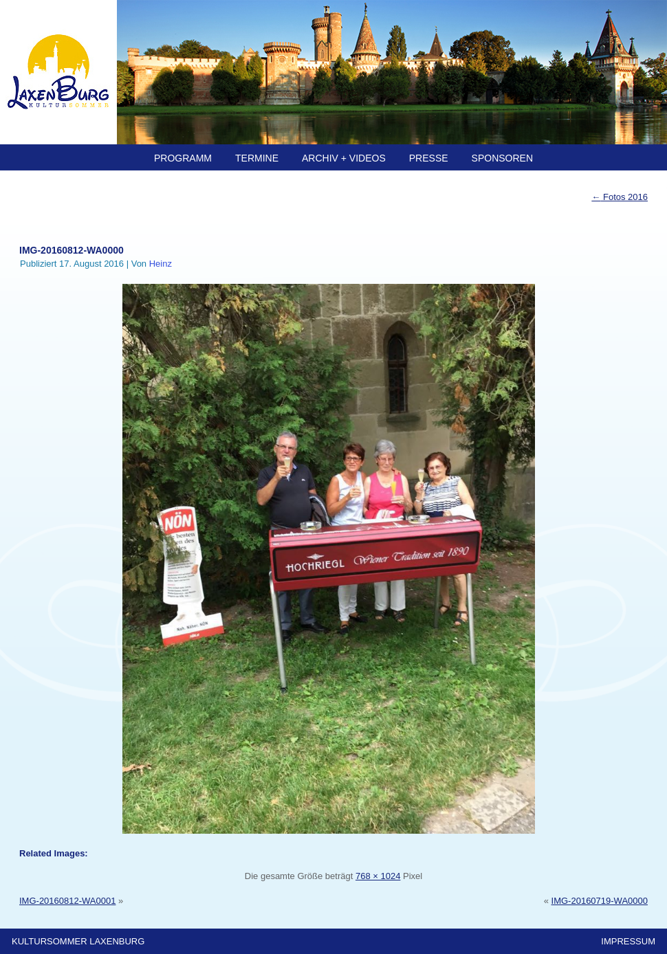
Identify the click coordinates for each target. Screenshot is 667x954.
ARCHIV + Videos (344, 158)
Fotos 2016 (619, 197)
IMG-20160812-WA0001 (67, 901)
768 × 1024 (378, 876)
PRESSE (428, 158)
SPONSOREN (502, 158)
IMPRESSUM (628, 941)
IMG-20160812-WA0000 (71, 250)
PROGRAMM (183, 158)
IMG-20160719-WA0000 (599, 901)
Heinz (160, 263)
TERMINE (256, 158)
